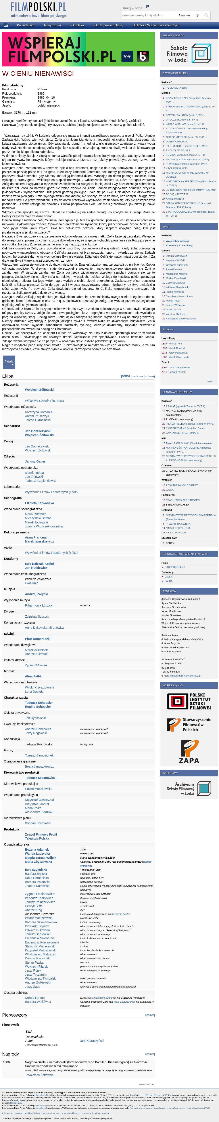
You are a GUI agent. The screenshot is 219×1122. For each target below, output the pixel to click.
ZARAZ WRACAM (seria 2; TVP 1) (185, 124)
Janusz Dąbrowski (37, 934)
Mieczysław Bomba (38, 518)
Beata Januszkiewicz (39, 766)
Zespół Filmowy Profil (41, 834)
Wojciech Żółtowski (39, 389)
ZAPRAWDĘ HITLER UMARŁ (182, 433)
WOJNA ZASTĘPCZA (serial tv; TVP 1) (187, 159)
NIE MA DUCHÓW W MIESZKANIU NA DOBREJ (187, 174)
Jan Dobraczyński (38, 431)
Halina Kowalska (175, 291)
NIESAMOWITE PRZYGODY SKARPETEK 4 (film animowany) (191, 517)
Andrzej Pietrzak (36, 654)
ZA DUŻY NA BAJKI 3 (178, 150)
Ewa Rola (31, 583)
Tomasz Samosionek (39, 755)
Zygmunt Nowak (36, 665)
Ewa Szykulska (36, 869)
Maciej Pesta (173, 300)
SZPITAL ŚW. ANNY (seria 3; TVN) (185, 115)
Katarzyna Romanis (38, 412)
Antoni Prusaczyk (37, 416)
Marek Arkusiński (36, 650)
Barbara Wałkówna (38, 1001)
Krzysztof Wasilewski (39, 800)
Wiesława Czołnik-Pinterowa (44, 401)
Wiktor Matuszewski (38, 918)
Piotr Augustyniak (37, 926)
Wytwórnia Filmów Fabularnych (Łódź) (51, 492)
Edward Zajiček (177, 372)
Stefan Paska (34, 962)
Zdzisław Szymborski (177, 287)
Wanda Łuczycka (37, 853)
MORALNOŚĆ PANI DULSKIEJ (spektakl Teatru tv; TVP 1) (188, 449)
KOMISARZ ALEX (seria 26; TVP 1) (185, 155)
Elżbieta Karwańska (39, 503)
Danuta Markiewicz (176, 256)
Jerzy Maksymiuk (178, 352)
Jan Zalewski (34, 476)
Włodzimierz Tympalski (40, 978)
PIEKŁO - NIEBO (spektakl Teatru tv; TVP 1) (190, 423)
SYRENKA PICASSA (177, 504)
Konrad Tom (175, 343)
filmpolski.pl (41, 1095)
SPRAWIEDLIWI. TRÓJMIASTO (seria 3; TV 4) (190, 108)
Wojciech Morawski (177, 241)
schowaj (150, 376)
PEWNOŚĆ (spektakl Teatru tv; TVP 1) (187, 164)
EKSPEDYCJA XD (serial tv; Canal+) (186, 428)
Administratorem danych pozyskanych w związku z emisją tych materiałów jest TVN (170, 1108)
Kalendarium (26, 25)
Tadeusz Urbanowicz (40, 778)
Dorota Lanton (35, 997)
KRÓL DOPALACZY (177, 168)
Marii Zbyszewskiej (124, 1001)
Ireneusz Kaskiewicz (39, 898)
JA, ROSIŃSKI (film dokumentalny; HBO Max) (191, 190)
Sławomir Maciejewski (40, 946)
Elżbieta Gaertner (175, 282)
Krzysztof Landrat (37, 804)
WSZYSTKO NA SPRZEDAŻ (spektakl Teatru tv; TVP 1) (191, 183)
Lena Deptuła (34, 691)
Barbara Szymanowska (41, 922)
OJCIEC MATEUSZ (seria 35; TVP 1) (186, 137)
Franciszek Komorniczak (179, 296)
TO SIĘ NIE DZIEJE (177, 194)
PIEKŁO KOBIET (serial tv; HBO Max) (186, 146)
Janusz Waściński (176, 305)
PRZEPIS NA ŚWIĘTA (178, 523)
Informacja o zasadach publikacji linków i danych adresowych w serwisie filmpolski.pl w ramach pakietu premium (56, 1113)
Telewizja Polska (37, 838)
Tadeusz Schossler (39, 702)
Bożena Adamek (37, 849)
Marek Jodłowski (36, 522)
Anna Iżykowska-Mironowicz (44, 627)
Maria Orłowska (35, 514)
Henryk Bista (33, 906)
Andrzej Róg (33, 910)
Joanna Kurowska (37, 886)
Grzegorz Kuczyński (177, 265)
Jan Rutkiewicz (36, 568)
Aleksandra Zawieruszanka (181, 318)
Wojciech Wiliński (175, 260)
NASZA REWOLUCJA (178, 528)
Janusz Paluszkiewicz (40, 902)
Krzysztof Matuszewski (40, 950)
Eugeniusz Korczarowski (42, 942)
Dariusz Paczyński (37, 958)
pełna (125, 376)
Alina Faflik (33, 676)
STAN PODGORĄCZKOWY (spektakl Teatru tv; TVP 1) (190, 213)
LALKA (170, 489)
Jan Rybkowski (35, 718)
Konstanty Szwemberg (179, 245)
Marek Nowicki (177, 348)
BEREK (170, 543)
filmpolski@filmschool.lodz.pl (185, 675)
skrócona (137, 376)
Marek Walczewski (179, 357)
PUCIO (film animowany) (179, 419)
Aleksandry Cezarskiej (103, 997)
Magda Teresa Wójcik (40, 857)
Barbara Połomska (37, 882)
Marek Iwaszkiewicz (39, 541)
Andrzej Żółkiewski (38, 982)
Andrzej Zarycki (36, 594)
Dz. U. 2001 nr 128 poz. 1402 (152, 1095)
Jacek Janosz (173, 309)
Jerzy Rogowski (36, 733)
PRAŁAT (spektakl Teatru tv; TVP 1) (185, 406)
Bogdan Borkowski (38, 823)
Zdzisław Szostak (37, 616)
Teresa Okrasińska (38, 420)
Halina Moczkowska (38, 789)
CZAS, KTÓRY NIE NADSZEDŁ (183, 500)
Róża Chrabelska (37, 878)
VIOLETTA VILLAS (176, 532)
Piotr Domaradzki (37, 639)
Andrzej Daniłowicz (38, 729)
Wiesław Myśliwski (176, 314)
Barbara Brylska (36, 873)
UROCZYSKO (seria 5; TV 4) (182, 119)
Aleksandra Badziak (38, 812)
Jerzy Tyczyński (36, 974)
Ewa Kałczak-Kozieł (39, 564)
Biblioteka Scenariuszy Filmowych (156, 25)
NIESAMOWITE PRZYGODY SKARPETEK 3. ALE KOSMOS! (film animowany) (191, 458)
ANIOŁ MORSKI (175, 198)
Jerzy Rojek (33, 970)
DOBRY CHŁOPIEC (177, 141)
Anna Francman (36, 537)
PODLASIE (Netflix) (177, 87)
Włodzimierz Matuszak (40, 954)
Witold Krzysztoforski (39, 687)
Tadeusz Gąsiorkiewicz (40, 480)
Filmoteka (77, 25)
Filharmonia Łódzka (38, 605)
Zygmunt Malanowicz (39, 894)
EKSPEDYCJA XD (175, 567)
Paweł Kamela (174, 269)
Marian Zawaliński (176, 278)
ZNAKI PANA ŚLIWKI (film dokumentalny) (189, 443)
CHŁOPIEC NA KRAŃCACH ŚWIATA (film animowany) (189, 472)
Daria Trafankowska (179, 367)
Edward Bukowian (37, 930)
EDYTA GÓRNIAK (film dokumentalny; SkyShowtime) (187, 130)
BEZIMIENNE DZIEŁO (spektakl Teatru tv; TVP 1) (189, 100)
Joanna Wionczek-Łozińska (44, 526)
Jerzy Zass (32, 986)
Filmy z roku (52, 25)
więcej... (211, 381)
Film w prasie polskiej (108, 25)
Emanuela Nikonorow (39, 938)
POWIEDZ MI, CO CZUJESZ (182, 485)
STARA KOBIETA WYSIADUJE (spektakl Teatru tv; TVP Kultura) (188, 205)
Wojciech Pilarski (36, 966)
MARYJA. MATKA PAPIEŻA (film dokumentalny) (184, 413)
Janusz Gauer (35, 461)
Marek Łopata (34, 472)
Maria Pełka (33, 808)
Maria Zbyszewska (38, 861)
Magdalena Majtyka (176, 273)
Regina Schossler (38, 706)
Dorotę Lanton (123, 914)
